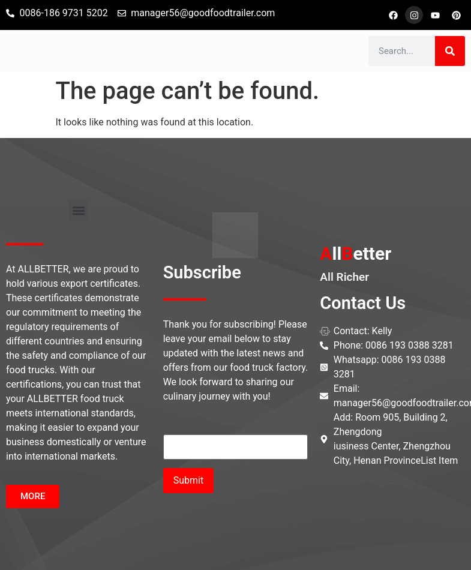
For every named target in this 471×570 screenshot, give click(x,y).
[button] (78, 210)
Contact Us (363, 303)
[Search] (450, 51)
